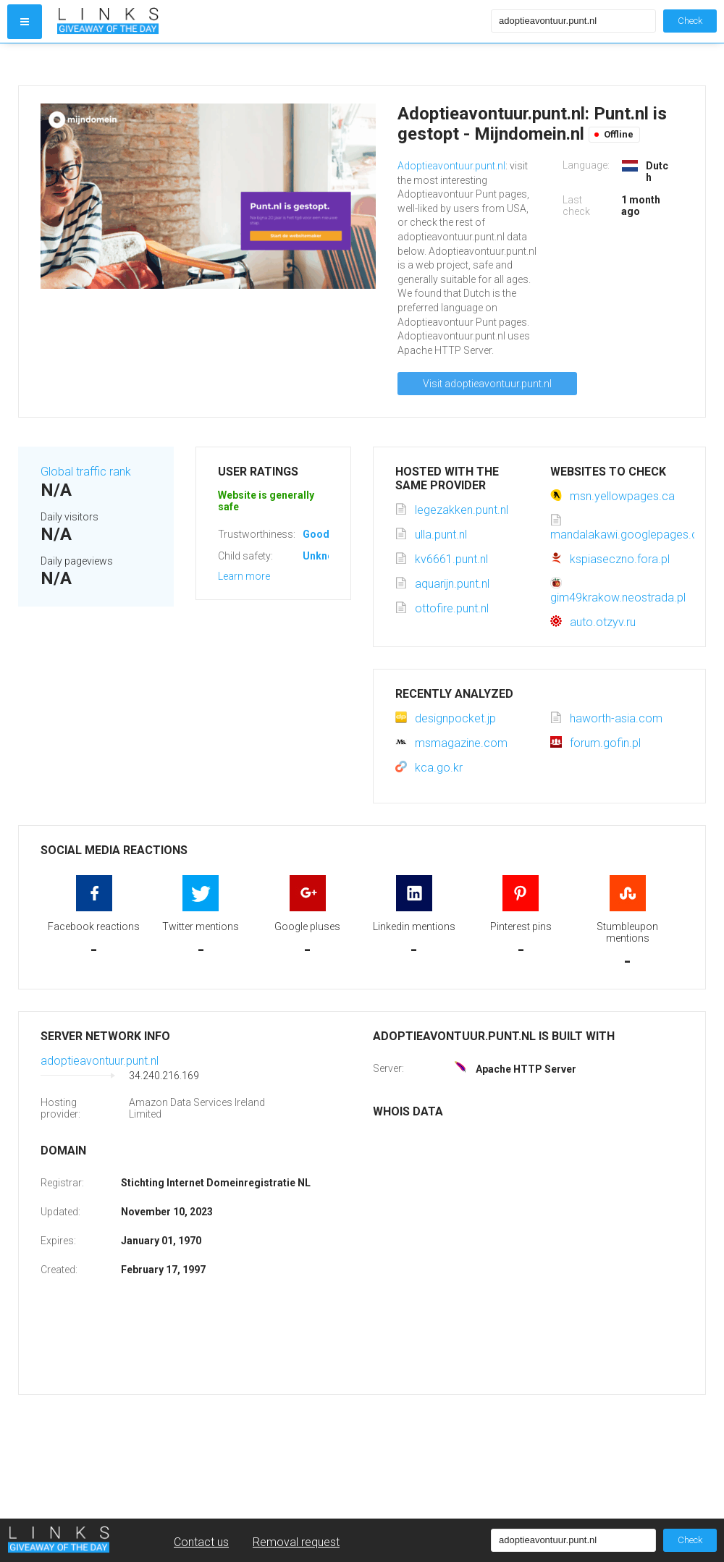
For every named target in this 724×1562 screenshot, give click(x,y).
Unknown (325, 556)
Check (690, 20)
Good (316, 534)
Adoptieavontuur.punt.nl (451, 166)
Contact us (201, 1542)
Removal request (296, 1542)
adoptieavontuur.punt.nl (100, 1061)
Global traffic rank (86, 471)
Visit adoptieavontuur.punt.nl (487, 383)
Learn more (244, 576)
